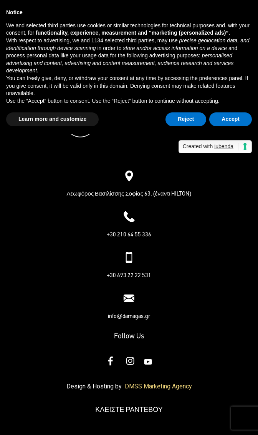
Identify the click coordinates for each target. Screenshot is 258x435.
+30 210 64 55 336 (129, 234)
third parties (140, 40)
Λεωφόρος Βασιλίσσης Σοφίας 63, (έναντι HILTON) (129, 193)
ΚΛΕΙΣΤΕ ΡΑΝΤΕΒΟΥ (128, 409)
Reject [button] (186, 119)
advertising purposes (174, 55)
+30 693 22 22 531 (129, 275)
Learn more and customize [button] (52, 119)
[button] (129, 153)
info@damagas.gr (129, 316)
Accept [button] (231, 119)
